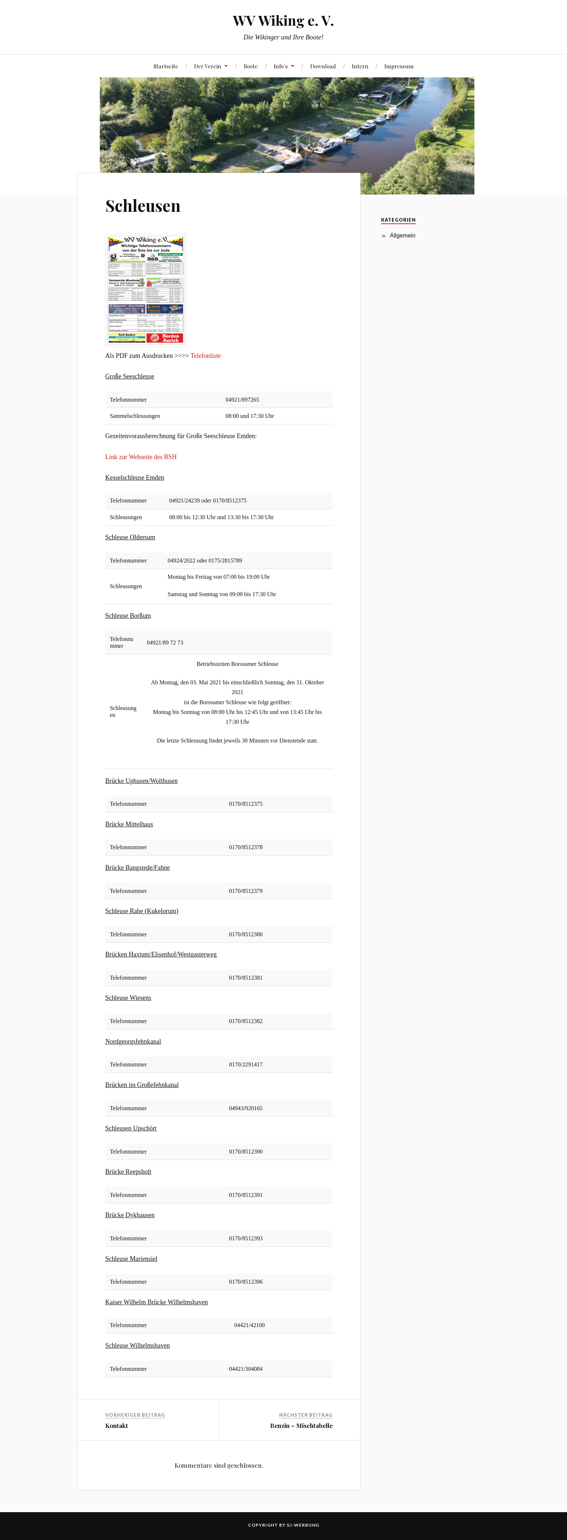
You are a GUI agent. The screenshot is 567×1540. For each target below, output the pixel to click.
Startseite (166, 66)
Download (323, 66)
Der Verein (207, 66)
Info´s (281, 66)
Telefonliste (206, 355)
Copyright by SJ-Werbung (283, 1525)
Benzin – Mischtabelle (301, 1425)
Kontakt (116, 1425)
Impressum (399, 66)
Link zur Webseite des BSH (140, 457)
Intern (360, 66)
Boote (251, 66)
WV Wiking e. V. (283, 20)
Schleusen (142, 205)
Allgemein (402, 235)
